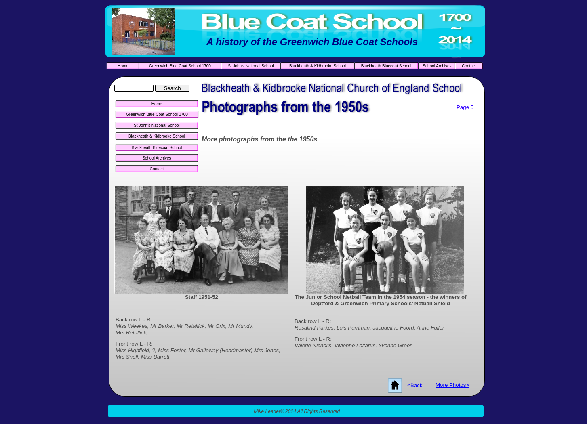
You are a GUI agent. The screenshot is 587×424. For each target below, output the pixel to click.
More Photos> (452, 385)
